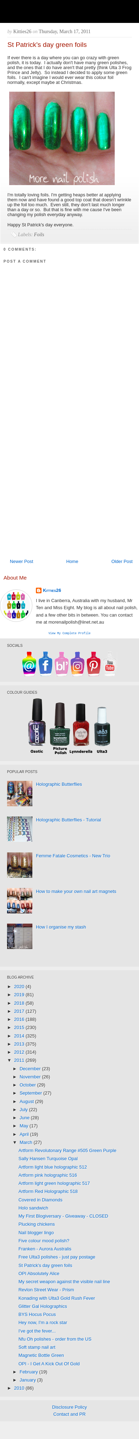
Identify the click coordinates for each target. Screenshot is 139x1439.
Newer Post (21, 561)
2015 (20, 1028)
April (25, 1135)
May (25, 1126)
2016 (20, 1020)
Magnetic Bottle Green (41, 1356)
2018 (20, 1003)
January (28, 1380)
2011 (20, 1061)
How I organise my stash (61, 927)
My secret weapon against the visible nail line (64, 1282)
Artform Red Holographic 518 (47, 1192)
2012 (20, 1052)
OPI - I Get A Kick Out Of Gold (49, 1364)
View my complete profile (70, 634)
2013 (20, 1044)
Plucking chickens (36, 1224)
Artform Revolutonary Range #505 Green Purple (67, 1151)
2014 (20, 1036)
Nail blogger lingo (35, 1233)
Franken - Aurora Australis (44, 1249)
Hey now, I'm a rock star (42, 1323)
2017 (20, 1012)
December (31, 1069)
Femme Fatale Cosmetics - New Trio (73, 856)
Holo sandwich (33, 1208)
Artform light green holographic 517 (54, 1184)
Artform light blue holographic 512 (52, 1167)
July (24, 1110)
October (28, 1085)
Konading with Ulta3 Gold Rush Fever (56, 1299)
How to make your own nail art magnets (76, 892)
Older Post (121, 561)
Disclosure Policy (69, 1407)
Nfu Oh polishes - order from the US (54, 1339)
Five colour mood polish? (43, 1241)
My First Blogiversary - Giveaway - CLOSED (63, 1216)
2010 (20, 1388)
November (31, 1077)
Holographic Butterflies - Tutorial (68, 820)
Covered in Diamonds (40, 1200)
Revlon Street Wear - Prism (46, 1290)
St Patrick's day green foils (45, 1266)
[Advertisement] (66, 486)
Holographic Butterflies (59, 785)
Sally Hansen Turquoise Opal (47, 1159)
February (29, 1372)
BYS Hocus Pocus (37, 1315)
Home (72, 561)
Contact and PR (69, 1414)
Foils (39, 234)
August (27, 1102)
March (27, 1143)
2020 (20, 987)
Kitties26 (52, 590)
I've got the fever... (37, 1331)
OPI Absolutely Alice (38, 1274)
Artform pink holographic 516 (47, 1175)
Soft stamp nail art (36, 1348)
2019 (20, 995)
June (25, 1118)
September (31, 1093)
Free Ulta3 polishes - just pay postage (56, 1257)
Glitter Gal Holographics (42, 1307)
